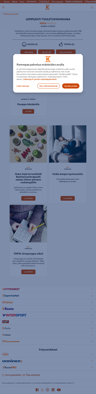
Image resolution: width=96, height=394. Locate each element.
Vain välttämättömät (48, 86)
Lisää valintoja (23, 86)
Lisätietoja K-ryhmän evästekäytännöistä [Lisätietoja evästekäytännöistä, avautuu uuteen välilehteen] (39, 79)
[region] (48, 73)
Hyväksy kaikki (70, 86)
